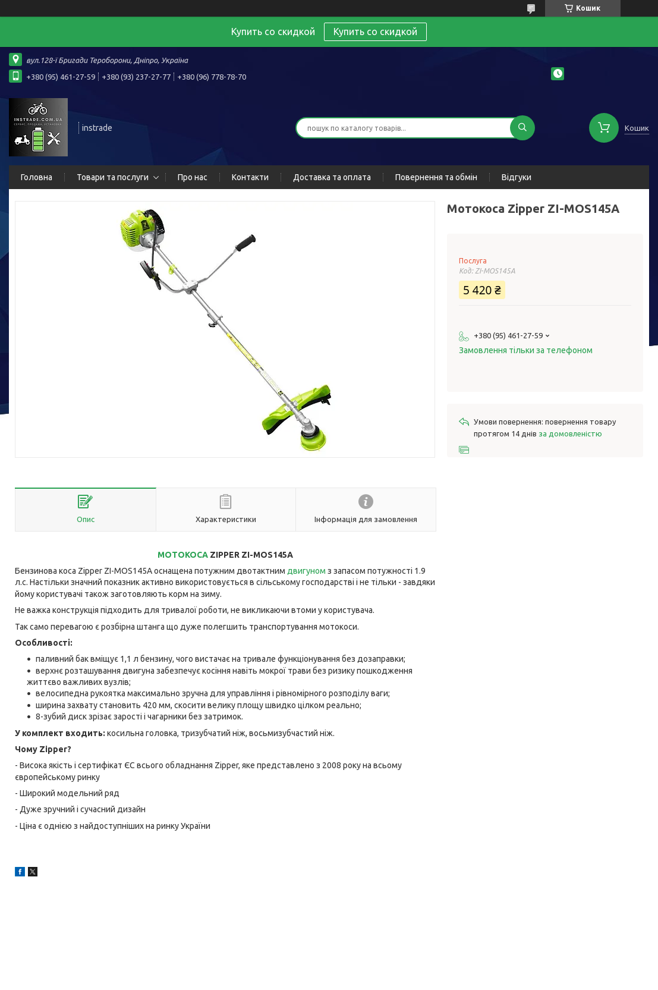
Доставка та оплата (332, 177)
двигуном (306, 571)
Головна (36, 177)
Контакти (250, 177)
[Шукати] (522, 127)
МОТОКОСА (183, 555)
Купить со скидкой (375, 31)
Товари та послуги (113, 177)
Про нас (192, 177)
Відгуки (516, 177)
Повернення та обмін (436, 177)
